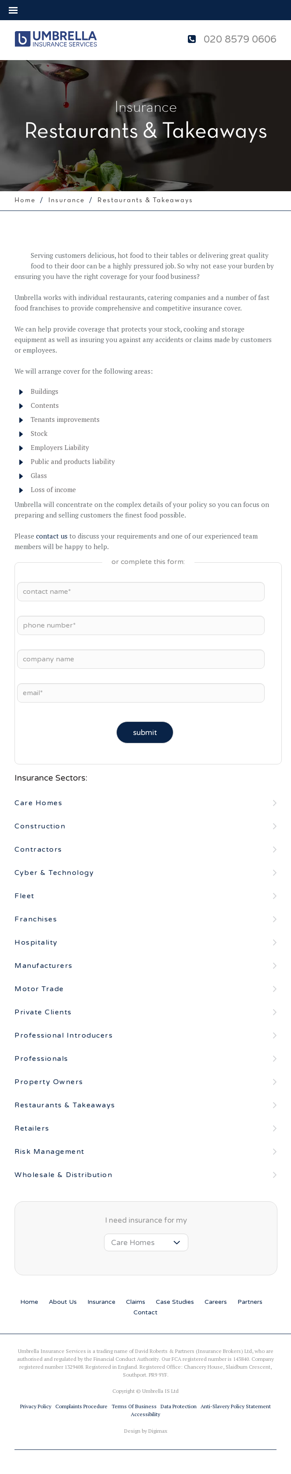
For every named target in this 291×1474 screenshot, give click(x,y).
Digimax (157, 1431)
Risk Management (49, 1151)
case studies (175, 1302)
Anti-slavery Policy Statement (236, 1406)
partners (249, 1302)
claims (135, 1302)
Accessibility (145, 1414)
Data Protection (179, 1406)
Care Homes (38, 803)
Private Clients (43, 1012)
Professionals (41, 1058)
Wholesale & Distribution (63, 1175)
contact (145, 1312)
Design (132, 1431)
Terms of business (134, 1406)
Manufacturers (43, 965)
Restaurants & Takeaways (64, 1105)
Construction (39, 826)
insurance (101, 1302)
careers (216, 1302)
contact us (52, 536)
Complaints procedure (81, 1406)
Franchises (35, 919)
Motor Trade (39, 989)
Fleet (24, 896)
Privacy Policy (35, 1406)
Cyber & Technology (54, 872)
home (25, 200)
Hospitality (36, 942)
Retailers (32, 1128)
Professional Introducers (63, 1035)
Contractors (38, 849)
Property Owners (48, 1082)
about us (63, 1302)
